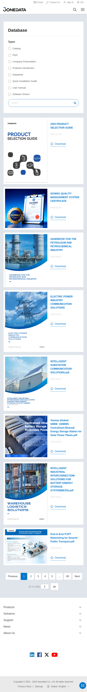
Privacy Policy (24, 686)
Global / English (58, 686)
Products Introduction (21, 68)
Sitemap (39, 686)
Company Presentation (22, 61)
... (60, 576)
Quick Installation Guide (22, 81)
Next (77, 576)
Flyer (13, 55)
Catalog (14, 48)
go (54, 586)
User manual (17, 87)
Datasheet (15, 74)
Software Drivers (19, 94)
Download (58, 144)
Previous (13, 576)
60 (67, 576)
